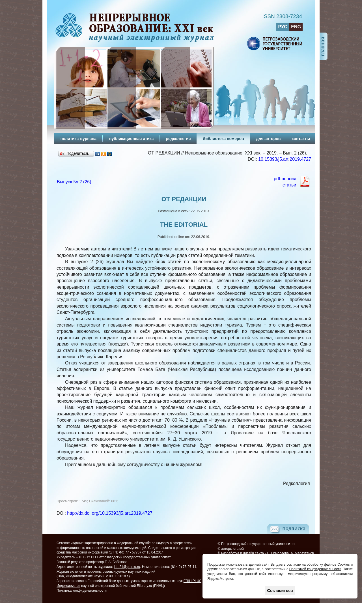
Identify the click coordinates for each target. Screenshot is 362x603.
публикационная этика (131, 138)
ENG (296, 26)
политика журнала (78, 138)
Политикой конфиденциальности (315, 569)
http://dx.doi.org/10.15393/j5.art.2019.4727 (109, 513)
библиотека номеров (223, 138)
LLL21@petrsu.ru (127, 567)
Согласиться (280, 590)
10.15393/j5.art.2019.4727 (284, 159)
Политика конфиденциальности (82, 591)
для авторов (268, 138)
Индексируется (68, 586)
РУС (282, 26)
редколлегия (178, 138)
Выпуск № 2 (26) (74, 181)
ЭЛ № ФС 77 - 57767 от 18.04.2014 (136, 552)
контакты (301, 138)
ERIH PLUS (192, 581)
